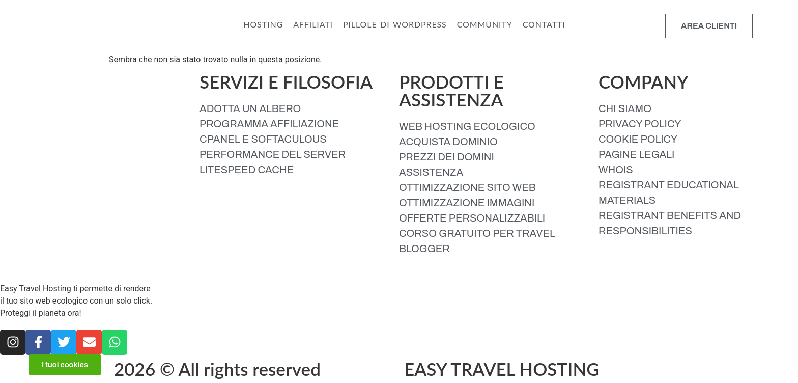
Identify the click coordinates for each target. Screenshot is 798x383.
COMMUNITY (484, 24)
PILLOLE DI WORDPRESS (395, 24)
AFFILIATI (313, 24)
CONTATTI (544, 24)
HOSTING (263, 24)
